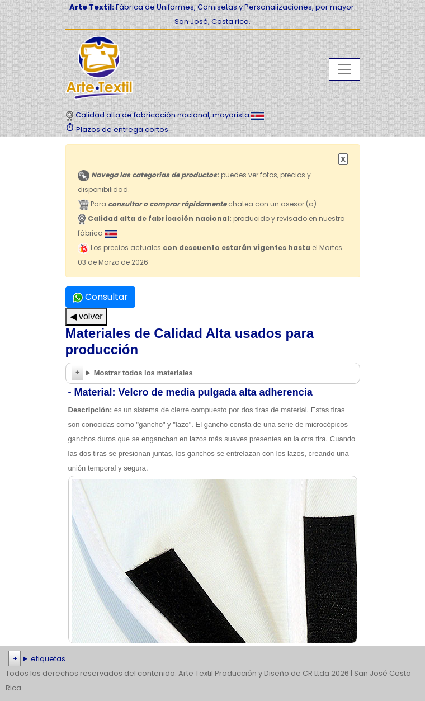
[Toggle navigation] (344, 69)
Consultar (100, 296)
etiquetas (48, 658)
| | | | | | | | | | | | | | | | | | (212, 659)
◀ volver (86, 316)
